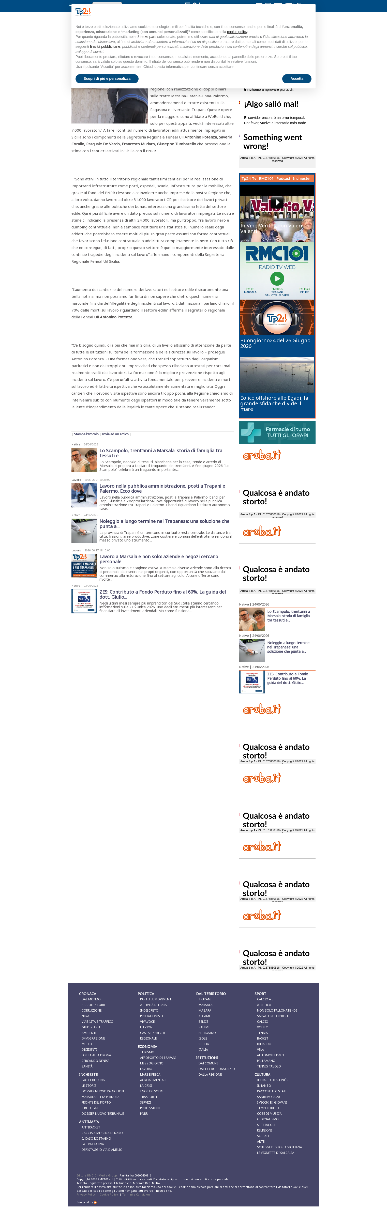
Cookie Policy (109, 1194)
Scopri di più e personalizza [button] (107, 78)
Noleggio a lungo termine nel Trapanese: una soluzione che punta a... (288, 647)
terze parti (148, 37)
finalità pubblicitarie (105, 46)
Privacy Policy (86, 1194)
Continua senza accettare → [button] (286, 12)
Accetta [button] (296, 78)
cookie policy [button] (237, 32)
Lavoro (76, 480)
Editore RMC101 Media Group (97, 1175)
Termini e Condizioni (136, 1194)
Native (75, 444)
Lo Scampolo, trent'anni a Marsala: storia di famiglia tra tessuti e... (288, 615)
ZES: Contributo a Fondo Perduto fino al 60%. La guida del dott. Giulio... (287, 678)
